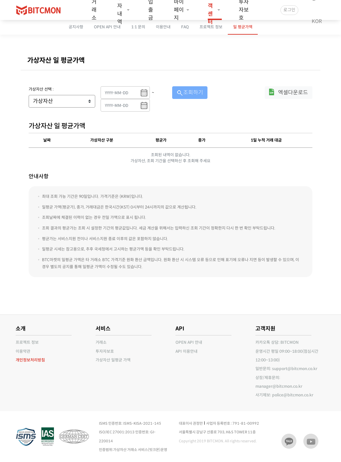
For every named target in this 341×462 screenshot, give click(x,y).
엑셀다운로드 (293, 92)
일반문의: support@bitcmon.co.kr (286, 368)
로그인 (289, 10)
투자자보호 (244, 10)
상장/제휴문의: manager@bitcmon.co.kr (278, 382)
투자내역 (119, 10)
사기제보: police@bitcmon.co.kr (284, 394)
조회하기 (189, 92)
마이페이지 (179, 10)
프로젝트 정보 (27, 342)
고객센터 (210, 10)
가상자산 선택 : (41, 89)
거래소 (94, 10)
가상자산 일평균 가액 (113, 359)
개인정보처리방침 (30, 359)
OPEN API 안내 (188, 342)
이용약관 (23, 351)
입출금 (150, 10)
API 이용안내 (186, 351)
